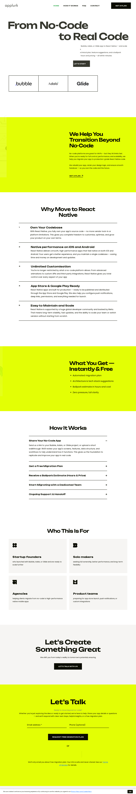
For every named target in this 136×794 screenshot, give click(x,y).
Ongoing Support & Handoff (47, 494)
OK (130, 792)
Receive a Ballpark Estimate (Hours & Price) (57, 475)
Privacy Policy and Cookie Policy (81, 791)
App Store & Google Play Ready (55, 286)
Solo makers (83, 557)
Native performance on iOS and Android (62, 247)
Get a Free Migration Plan (46, 466)
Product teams (85, 593)
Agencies (20, 593)
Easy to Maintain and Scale (52, 305)
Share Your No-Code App (45, 440)
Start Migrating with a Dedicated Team (55, 485)
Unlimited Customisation (51, 266)
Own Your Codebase (46, 227)
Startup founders (27, 557)
